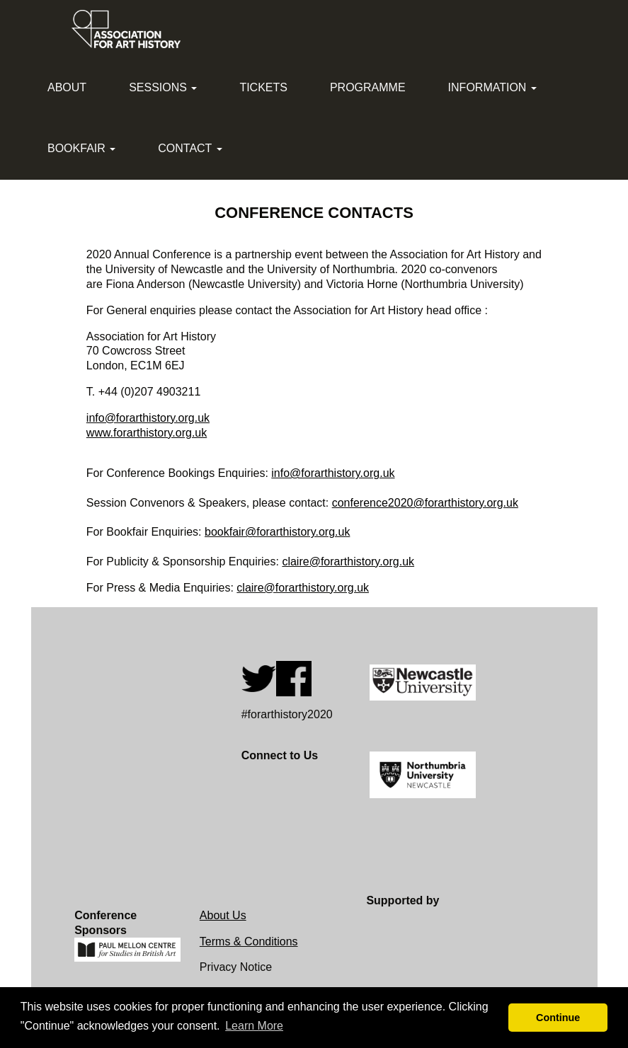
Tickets (263, 87)
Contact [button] (190, 148)
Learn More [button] (254, 1026)
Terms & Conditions (249, 941)
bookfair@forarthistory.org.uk (277, 532)
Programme (368, 87)
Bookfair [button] (81, 148)
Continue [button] (558, 1017)
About (66, 87)
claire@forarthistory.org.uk (348, 561)
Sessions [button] (163, 87)
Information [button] (492, 87)
